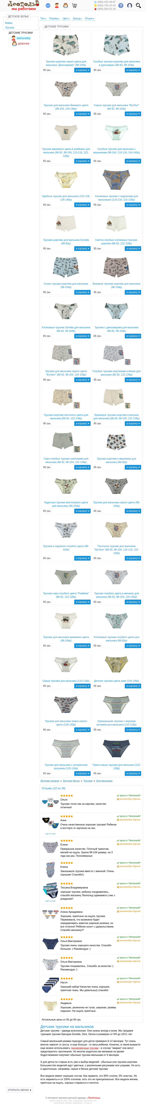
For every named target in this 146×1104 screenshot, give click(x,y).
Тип (42, 18)
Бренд (76, 18)
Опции (89, 18)
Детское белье (18, 16)
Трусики (9, 27)
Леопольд (93, 1097)
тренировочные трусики (84, 1048)
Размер (53, 18)
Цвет (65, 18)
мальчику (20, 38)
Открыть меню (19, 1090)
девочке (20, 43)
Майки (8, 23)
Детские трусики (21, 32)
